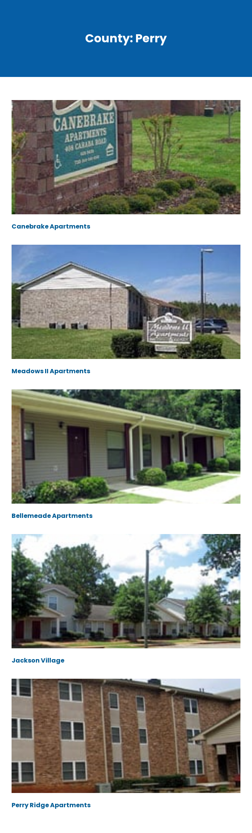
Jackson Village (38, 660)
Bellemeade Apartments (52, 515)
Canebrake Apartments (51, 226)
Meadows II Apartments (51, 371)
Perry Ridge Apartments (51, 805)
